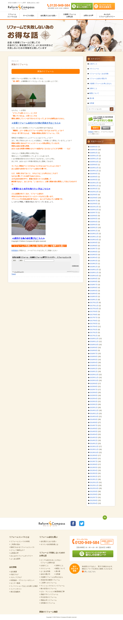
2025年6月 (94, 165)
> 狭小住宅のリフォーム (48, 588)
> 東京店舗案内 (14, 592)
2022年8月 (94, 198)
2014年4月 (94, 434)
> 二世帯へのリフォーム (48, 583)
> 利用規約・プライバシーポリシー (21, 580)
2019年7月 (94, 248)
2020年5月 (94, 218)
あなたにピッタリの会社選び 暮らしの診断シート (82, 6)
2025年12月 (94, 156)
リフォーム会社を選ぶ (48, 537)
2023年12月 (94, 183)
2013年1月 (94, 479)
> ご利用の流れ (14, 544)
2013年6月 (94, 464)
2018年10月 (94, 275)
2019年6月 (94, 252)
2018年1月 (94, 299)
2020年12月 (94, 209)
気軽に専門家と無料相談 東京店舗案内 (104, 6)
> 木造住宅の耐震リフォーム (49, 580)
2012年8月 (94, 494)
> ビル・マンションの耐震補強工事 (52, 591)
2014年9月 (94, 419)
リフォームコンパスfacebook (73, 523)
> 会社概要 (13, 572)
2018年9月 (94, 278)
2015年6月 (94, 392)
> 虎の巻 (57, 571)
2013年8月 (94, 458)
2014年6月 (94, 428)
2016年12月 (94, 338)
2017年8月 (94, 314)
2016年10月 (94, 344)
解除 (20, 260)
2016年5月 (94, 359)
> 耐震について (59, 568)
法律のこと (93, 88)
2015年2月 (94, 404)
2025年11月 (94, 158)
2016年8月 (94, 350)
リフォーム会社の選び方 (98, 78)
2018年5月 (94, 290)
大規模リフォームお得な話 (69, 15)
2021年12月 (94, 207)
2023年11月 (94, 186)
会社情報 (12, 567)
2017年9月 (94, 311)
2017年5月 (94, 323)
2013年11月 (94, 449)
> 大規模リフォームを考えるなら (51, 577)
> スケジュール (44, 568)
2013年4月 (94, 470)
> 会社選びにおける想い (48, 541)
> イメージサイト (15, 589)
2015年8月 (94, 386)
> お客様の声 (14, 553)
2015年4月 (94, 398)
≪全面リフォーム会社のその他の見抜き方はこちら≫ (36, 123)
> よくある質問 (14, 559)
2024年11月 (94, 171)
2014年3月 (94, 437)
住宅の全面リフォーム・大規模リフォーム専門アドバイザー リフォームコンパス (41, 257)
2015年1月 (94, 407)
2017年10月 (94, 308)
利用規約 (14, 250)
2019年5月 (94, 254)
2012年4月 (94, 503)
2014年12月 (94, 410)
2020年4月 (94, 222)
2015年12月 (94, 374)
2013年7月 (94, 461)
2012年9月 (94, 491)
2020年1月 (94, 231)
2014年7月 (94, 425)
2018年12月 (94, 269)
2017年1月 (94, 335)
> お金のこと (44, 565)
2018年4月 (94, 293)
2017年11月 (94, 305)
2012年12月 (94, 482)
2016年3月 (94, 365)
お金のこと (93, 64)
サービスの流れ (28, 15)
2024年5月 (94, 180)
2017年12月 (94, 302)
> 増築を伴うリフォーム (48, 600)
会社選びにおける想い (48, 15)
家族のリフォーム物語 (48, 612)
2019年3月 (94, 260)
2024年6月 (94, 177)
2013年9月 (94, 455)
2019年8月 (94, 246)
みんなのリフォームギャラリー (107, 15)
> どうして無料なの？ (17, 550)
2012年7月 (94, 497)
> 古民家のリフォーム (47, 603)
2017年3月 (94, 329)
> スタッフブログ (15, 577)
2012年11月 (94, 485)
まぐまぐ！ (76, 271)
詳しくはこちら (90, 571)
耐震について (94, 93)
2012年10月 (94, 488)
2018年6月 (94, 287)
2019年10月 (94, 239)
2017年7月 (94, 317)
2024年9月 (94, 173)
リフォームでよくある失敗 (98, 74)
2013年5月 (94, 467)
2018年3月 (94, 296)
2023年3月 (94, 188)
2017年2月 (94, 332)
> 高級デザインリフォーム (48, 594)
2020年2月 (94, 227)
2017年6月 (94, 320)
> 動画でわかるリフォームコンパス (21, 547)
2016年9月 (94, 347)
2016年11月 (94, 341)
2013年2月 (94, 476)
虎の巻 (91, 98)
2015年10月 (94, 380)
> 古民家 (57, 574)
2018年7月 (94, 284)
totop (105, 517)
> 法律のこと (58, 565)
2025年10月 (94, 162)
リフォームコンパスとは (12, 15)
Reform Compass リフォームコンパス (21, 7)
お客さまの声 (88, 15)
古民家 (91, 103)
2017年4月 (94, 326)
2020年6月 (94, 216)
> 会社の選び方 (44, 574)
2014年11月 (94, 413)
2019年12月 (94, 233)
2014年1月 (94, 443)
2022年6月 (94, 203)
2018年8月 (94, 281)
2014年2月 (94, 440)
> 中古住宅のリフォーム (48, 597)
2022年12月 (94, 192)
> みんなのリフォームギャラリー (21, 556)
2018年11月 (94, 272)
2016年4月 (94, 362)
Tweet (13, 274)
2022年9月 (94, 194)
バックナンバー (19, 272)
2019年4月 (94, 257)
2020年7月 (94, 212)
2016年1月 (94, 371)
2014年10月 (94, 416)
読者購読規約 (75, 265)
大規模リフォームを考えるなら (100, 83)
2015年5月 (94, 395)
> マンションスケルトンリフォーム (52, 586)
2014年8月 (94, 422)
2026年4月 (94, 147)
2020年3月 (94, 224)
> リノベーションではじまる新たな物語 (23, 586)
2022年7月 (94, 201)
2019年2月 (94, 263)
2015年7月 (94, 389)
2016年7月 (94, 353)
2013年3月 (94, 473)
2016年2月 (94, 368)
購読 (14, 260)
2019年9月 (94, 242)
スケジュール (94, 69)
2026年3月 (94, 150)
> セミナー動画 (14, 583)
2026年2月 (94, 153)
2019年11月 (94, 237)
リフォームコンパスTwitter (81, 523)
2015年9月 (94, 383)
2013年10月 (94, 452)
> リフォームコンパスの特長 (19, 541)
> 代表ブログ (14, 574)
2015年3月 (94, 401)
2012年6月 (94, 500)
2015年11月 (94, 377)
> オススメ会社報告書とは (48, 544)
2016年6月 (94, 356)
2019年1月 (94, 267)
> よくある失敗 (44, 571)
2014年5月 (94, 431)
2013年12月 (94, 446)
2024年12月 (94, 168)
